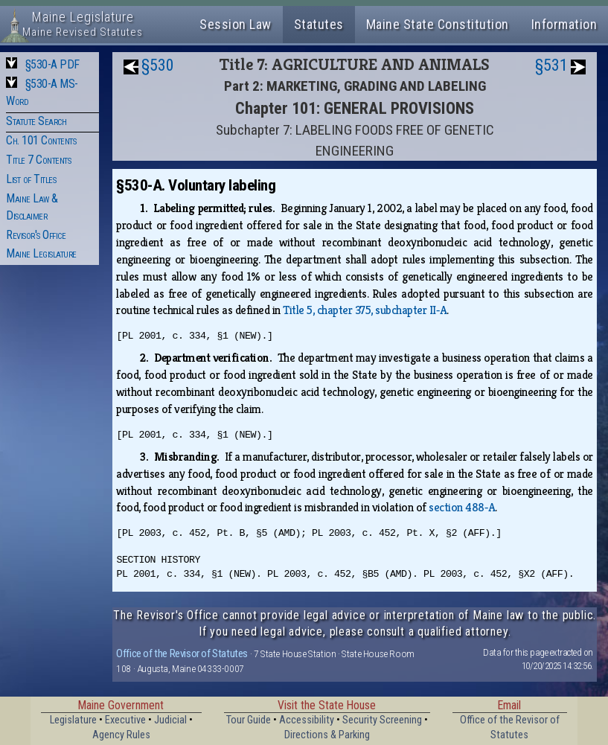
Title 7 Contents (38, 160)
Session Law (235, 24)
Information (564, 24)
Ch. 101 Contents (41, 140)
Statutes (319, 24)
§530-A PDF (52, 64)
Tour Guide (248, 720)
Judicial (170, 720)
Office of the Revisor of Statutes (182, 653)
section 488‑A (462, 507)
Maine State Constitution (437, 24)
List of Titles (31, 179)
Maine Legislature (41, 253)
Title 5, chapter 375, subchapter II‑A (365, 310)
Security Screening (382, 720)
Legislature (73, 720)
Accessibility (306, 720)
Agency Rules (121, 735)
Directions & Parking (327, 735)
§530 (157, 65)
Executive (125, 720)
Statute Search (36, 121)
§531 (551, 65)
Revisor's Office (35, 235)
